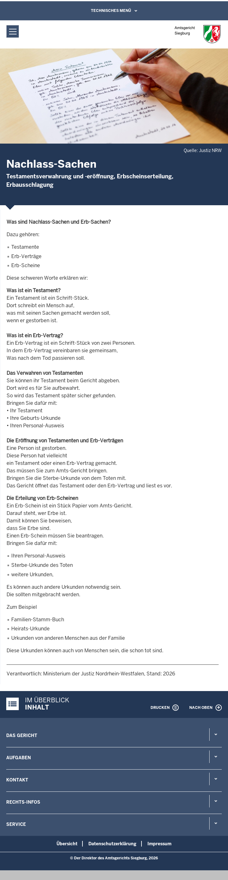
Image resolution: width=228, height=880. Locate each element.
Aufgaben (18, 757)
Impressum (159, 844)
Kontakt (17, 780)
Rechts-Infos (23, 802)
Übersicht (67, 844)
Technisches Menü (111, 10)
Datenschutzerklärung (112, 844)
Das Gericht (21, 735)
